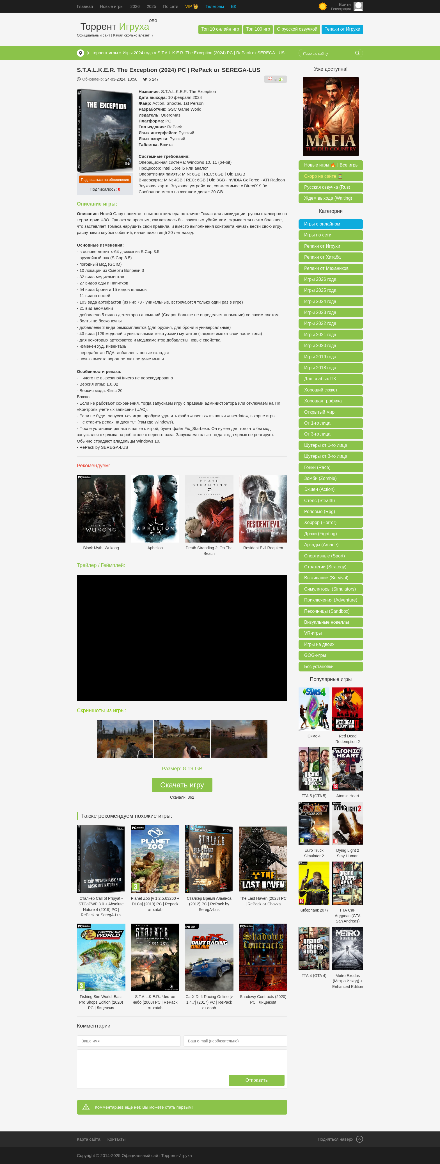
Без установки (319, 666)
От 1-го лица (317, 423)
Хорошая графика (323, 400)
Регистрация (341, 9)
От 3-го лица (317, 434)
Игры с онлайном (322, 224)
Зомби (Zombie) (320, 478)
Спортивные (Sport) (324, 555)
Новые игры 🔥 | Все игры (331, 165)
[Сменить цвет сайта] (322, 6)
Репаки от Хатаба (322, 257)
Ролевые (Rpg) (319, 511)
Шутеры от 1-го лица (325, 445)
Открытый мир (319, 412)
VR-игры (313, 633)
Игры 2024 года (138, 52)
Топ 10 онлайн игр (220, 29)
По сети (170, 6)
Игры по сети (317, 235)
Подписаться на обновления (105, 179)
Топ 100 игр (258, 29)
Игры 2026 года (320, 279)
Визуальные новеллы (326, 622)
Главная (85, 6)
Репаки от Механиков (326, 268)
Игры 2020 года (320, 345)
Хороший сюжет (321, 390)
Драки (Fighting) (320, 533)
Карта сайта (88, 1139)
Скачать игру (182, 785)
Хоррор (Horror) (320, 522)
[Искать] (357, 53)
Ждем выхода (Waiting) (328, 198)
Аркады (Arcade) (321, 544)
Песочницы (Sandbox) (327, 611)
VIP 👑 (191, 6)
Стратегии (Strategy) (325, 566)
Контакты (116, 1139)
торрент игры (105, 52)
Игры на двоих (319, 644)
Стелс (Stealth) (319, 500)
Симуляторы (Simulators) (330, 589)
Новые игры (111, 6)
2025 (151, 6)
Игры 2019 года (320, 356)
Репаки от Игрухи (342, 29)
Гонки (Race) (317, 467)
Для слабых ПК (320, 378)
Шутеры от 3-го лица (325, 456)
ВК (233, 6)
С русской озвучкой (297, 29)
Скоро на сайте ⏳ (323, 176)
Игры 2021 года (320, 334)
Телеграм (214, 6)
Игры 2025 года (320, 290)
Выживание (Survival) (326, 577)
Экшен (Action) (319, 489)
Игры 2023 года (320, 312)
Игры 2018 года (320, 367)
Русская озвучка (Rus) (327, 187)
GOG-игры (315, 655)
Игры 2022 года (320, 323)
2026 (135, 6)
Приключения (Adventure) (330, 600)
